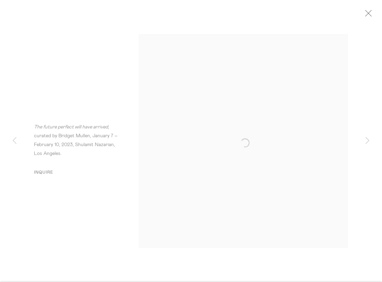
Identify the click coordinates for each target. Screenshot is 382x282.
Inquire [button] (44, 174)
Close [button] (368, 15)
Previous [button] (14, 140)
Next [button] (367, 140)
